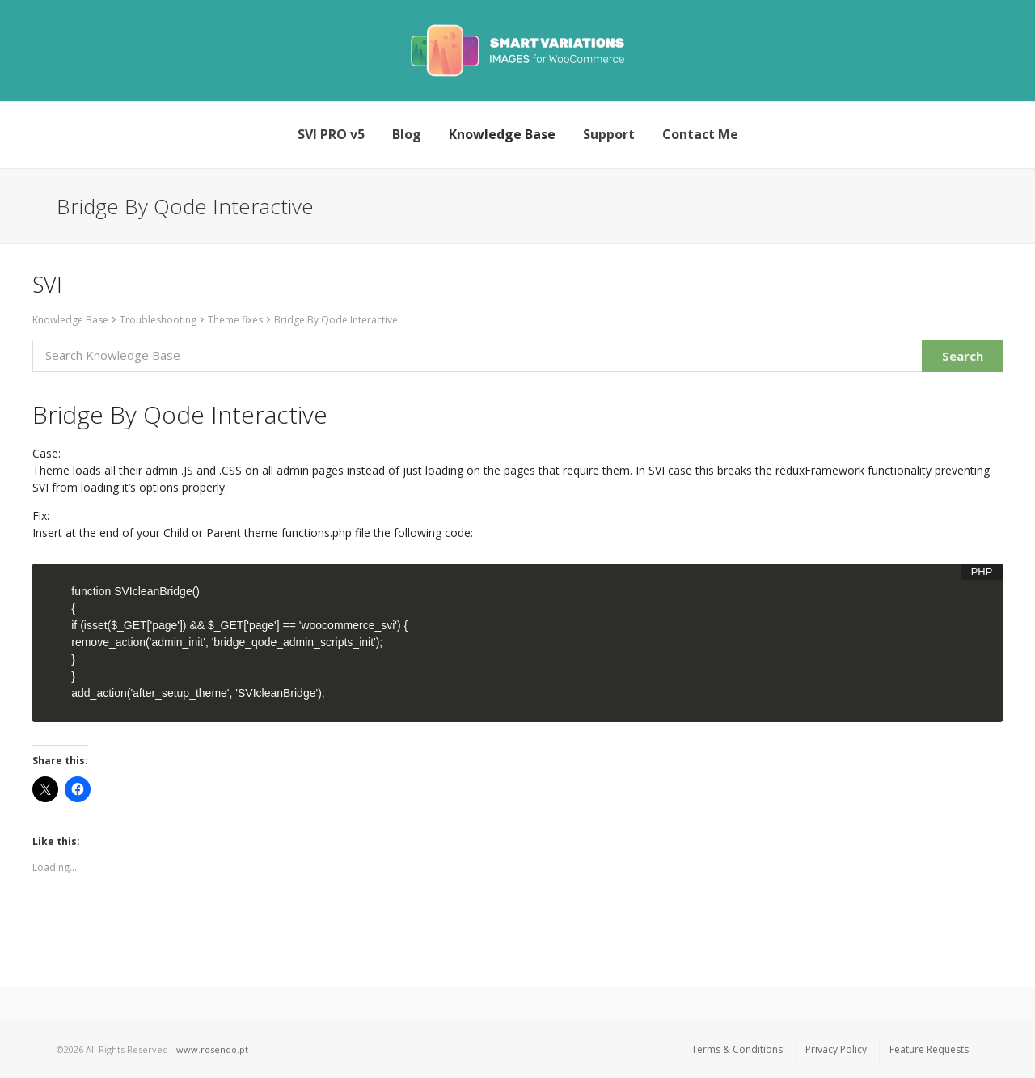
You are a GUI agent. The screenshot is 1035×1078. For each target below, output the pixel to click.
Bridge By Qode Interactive (336, 320)
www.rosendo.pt (212, 1049)
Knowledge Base (70, 320)
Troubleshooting (158, 320)
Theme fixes (235, 320)
